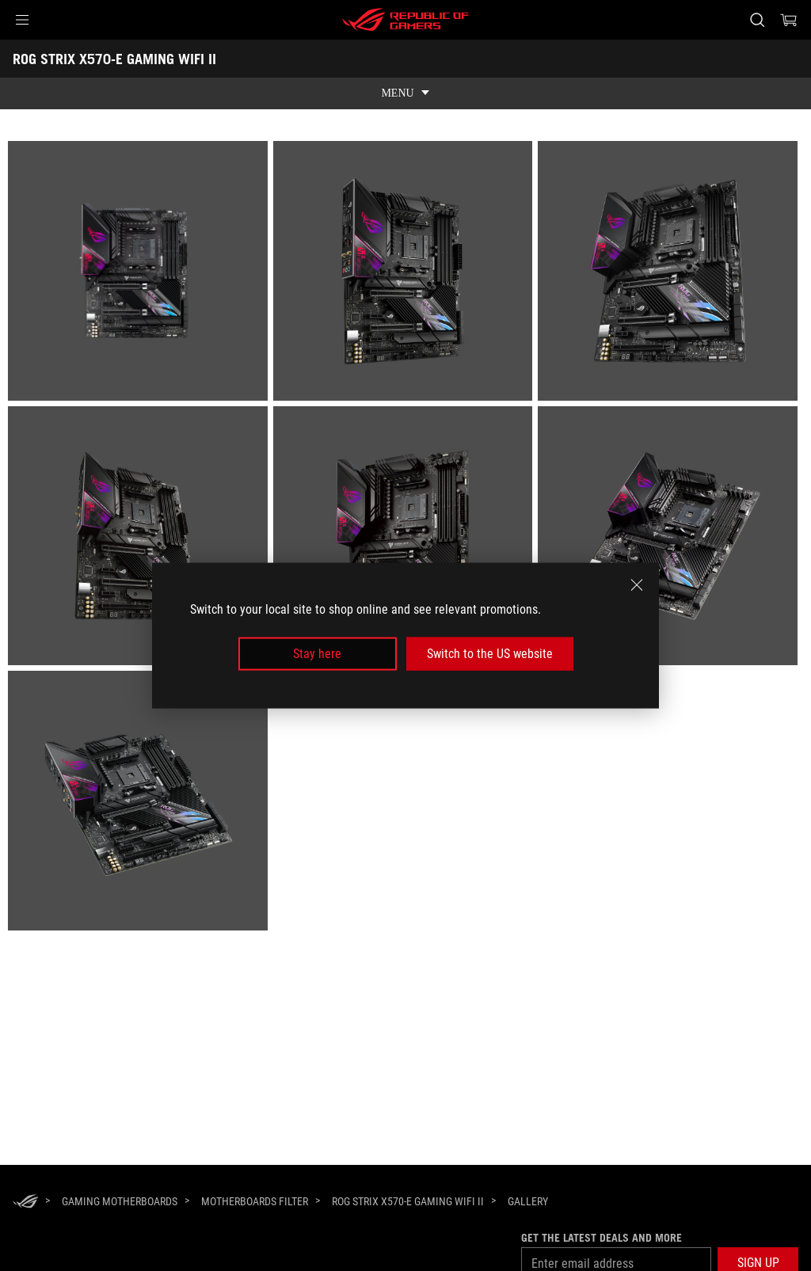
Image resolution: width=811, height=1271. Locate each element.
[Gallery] (528, 1202)
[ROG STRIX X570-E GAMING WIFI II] (408, 1201)
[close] (636, 584)
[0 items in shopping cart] (788, 20)
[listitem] (140, 273)
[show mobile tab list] (405, 93)
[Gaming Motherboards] (119, 1201)
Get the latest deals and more (601, 1237)
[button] (22, 19)
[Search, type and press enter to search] (757, 20)
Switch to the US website (490, 653)
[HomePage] (25, 1202)
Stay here (317, 653)
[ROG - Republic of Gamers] (405, 20)
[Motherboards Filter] (254, 1201)
